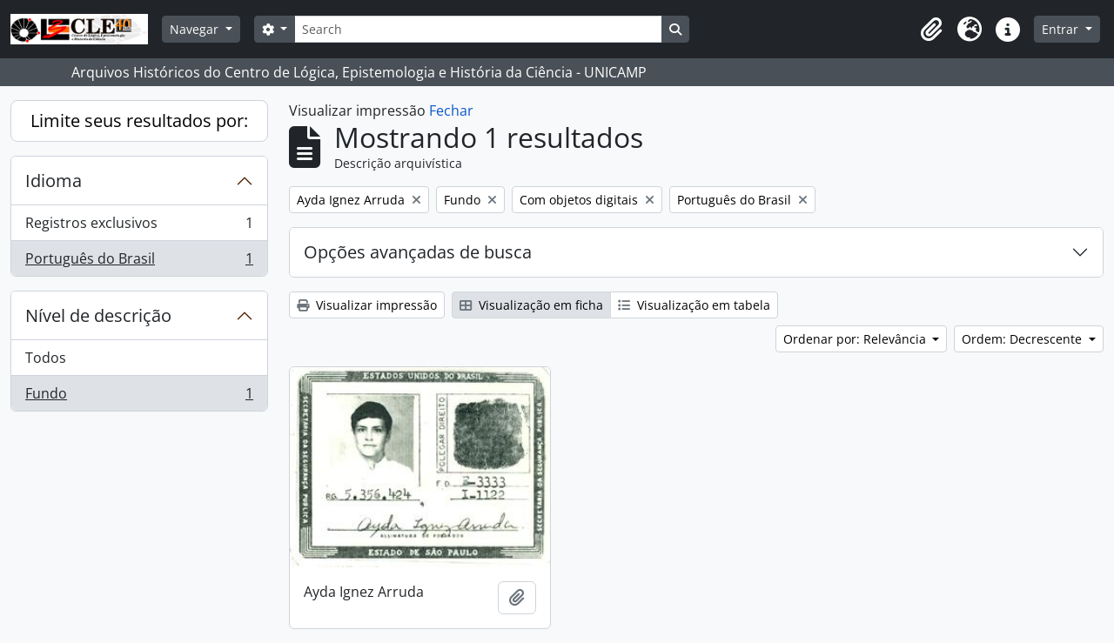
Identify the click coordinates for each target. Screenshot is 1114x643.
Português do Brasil (138, 262)
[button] (931, 29)
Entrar (1062, 29)
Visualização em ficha (531, 305)
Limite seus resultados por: (139, 120)
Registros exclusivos (138, 226)
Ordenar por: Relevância (856, 339)
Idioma (53, 180)
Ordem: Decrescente (1023, 339)
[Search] (477, 29)
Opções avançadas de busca (418, 252)
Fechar (451, 110)
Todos (45, 357)
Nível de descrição (98, 315)
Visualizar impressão (367, 305)
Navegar (196, 29)
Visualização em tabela (694, 305)
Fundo (138, 397)
